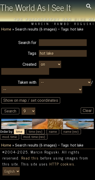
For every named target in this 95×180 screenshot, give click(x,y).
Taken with (27, 82)
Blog (80, 19)
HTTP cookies (61, 164)
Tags (32, 53)
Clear (87, 110)
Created (29, 64)
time (19, 132)
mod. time (10, 137)
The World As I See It (35, 7)
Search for (27, 42)
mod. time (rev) (34, 137)
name (53, 132)
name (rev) (71, 132)
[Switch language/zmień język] (11, 171)
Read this (30, 158)
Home (6, 29)
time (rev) (35, 132)
